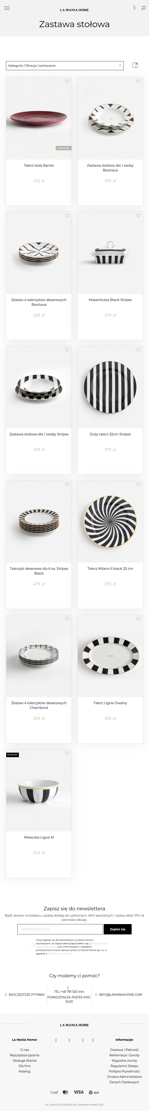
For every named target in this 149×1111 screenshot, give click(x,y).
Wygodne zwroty (124, 1061)
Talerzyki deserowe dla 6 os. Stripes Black (39, 571)
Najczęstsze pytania (24, 1055)
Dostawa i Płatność (124, 1050)
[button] (67, 79)
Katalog (24, 1071)
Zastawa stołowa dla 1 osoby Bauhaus (110, 167)
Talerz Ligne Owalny (110, 703)
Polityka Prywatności (124, 1071)
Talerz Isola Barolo (39, 165)
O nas (24, 1050)
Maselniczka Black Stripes (110, 300)
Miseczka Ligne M (39, 837)
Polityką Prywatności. (60, 953)
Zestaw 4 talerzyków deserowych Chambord (39, 705)
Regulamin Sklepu (124, 1066)
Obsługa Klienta (25, 1061)
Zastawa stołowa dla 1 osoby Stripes (39, 434)
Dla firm (25, 1066)
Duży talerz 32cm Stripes (110, 434)
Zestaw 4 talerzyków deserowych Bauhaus (39, 302)
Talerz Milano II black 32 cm (110, 569)
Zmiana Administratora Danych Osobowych (124, 1079)
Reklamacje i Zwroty (124, 1055)
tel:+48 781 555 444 (69, 992)
